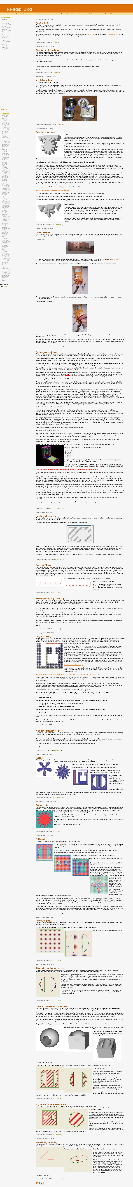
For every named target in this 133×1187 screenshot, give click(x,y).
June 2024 (4, 250)
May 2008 (4, 165)
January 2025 (5, 259)
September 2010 (6, 201)
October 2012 (5, 229)
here (102, 259)
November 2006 (6, 141)
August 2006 (5, 137)
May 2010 (4, 196)
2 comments (58, 960)
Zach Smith (5, 48)
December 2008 (6, 174)
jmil (3, 34)
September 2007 (6, 154)
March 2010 (5, 193)
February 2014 (5, 244)
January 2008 (5, 159)
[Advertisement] (6, 79)
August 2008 (5, 168)
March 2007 (5, 146)
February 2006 (5, 130)
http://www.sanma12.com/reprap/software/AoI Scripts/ (52, 190)
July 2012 (4, 227)
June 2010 (4, 197)
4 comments (58, 1098)
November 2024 (6, 257)
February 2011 (5, 207)
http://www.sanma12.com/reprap (74, 665)
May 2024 (4, 249)
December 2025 (6, 274)
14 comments (58, 559)
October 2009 (5, 187)
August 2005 (5, 122)
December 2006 (6, 143)
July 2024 (4, 251)
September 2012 (6, 228)
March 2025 (5, 262)
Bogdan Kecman (6, 36)
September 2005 (6, 123)
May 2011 (4, 211)
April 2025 (4, 263)
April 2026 (4, 279)
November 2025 (6, 272)
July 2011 (4, 214)
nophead (4, 39)
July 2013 (4, 238)
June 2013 (4, 237)
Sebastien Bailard (6, 30)
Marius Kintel (5, 47)
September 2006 (6, 139)
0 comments (58, 592)
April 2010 (4, 194)
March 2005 (5, 115)
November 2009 (6, 188)
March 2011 (5, 209)
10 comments (58, 797)
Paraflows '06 (90, 34)
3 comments (56, 750)
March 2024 (5, 246)
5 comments (58, 224)
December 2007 (6, 158)
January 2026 (5, 275)
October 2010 (5, 202)
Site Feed (4, 109)
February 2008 (5, 161)
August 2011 (5, 215)
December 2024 (6, 258)
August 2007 (5, 153)
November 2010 (6, 203)
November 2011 (6, 219)
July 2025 (4, 267)
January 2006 (5, 128)
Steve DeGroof (6, 43)
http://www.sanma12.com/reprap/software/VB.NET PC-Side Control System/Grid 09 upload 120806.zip (67, 674)
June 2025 (4, 266)
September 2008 (6, 170)
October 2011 (5, 218)
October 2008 (5, 171)
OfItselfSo (4, 19)
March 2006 (5, 131)
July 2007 (4, 152)
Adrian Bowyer (6, 41)
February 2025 (5, 261)
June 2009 (4, 181)
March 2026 (5, 277)
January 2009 (5, 175)
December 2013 (6, 242)
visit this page (111, 13)
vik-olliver (4, 50)
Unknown (4, 45)
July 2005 (4, 120)
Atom (5, 286)
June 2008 (4, 166)
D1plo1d (4, 33)
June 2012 (4, 226)
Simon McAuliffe (6, 27)
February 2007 (5, 145)
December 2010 (6, 205)
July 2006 (4, 136)
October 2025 (5, 271)
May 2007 (4, 149)
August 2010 (5, 200)
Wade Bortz (5, 44)
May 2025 (4, 264)
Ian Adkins (4, 26)
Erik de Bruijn (5, 23)
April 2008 (4, 163)
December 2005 (6, 127)
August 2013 (5, 240)
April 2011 (4, 210)
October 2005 (5, 124)
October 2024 (5, 255)
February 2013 (5, 232)
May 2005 (4, 118)
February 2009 (5, 176)
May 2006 (4, 133)
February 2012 (5, 222)
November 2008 (6, 172)
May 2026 (4, 280)
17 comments (58, 508)
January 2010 (5, 191)
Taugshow (112, 34)
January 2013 (5, 231)
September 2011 (6, 216)
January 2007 (5, 144)
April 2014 (4, 245)
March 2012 (5, 223)
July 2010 (4, 198)
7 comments (56, 42)
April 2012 (4, 224)
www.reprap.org (28, 13)
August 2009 (5, 184)
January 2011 (5, 206)
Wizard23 (4, 29)
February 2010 (5, 192)
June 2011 (4, 213)
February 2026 (5, 276)
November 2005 (6, 126)
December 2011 (6, 220)
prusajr (3, 21)
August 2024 (5, 253)
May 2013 (4, 236)
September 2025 (6, 270)
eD (2, 32)
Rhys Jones (5, 40)
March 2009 (5, 178)
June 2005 (4, 119)
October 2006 (5, 140)
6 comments (60, 124)
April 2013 (4, 235)
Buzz (3, 22)
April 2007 (4, 148)
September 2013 (6, 241)
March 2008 (5, 162)
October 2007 (5, 155)
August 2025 (5, 268)
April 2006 (4, 132)
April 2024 (4, 248)
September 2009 (6, 185)
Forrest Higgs (5, 37)
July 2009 (4, 183)
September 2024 (6, 254)
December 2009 (6, 189)
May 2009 (4, 180)
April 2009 (4, 179)
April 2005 (4, 117)
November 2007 (6, 157)
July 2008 (4, 167)
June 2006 (4, 135)
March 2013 (5, 233)
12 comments (56, 72)
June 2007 (4, 150)
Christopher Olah (6, 25)
